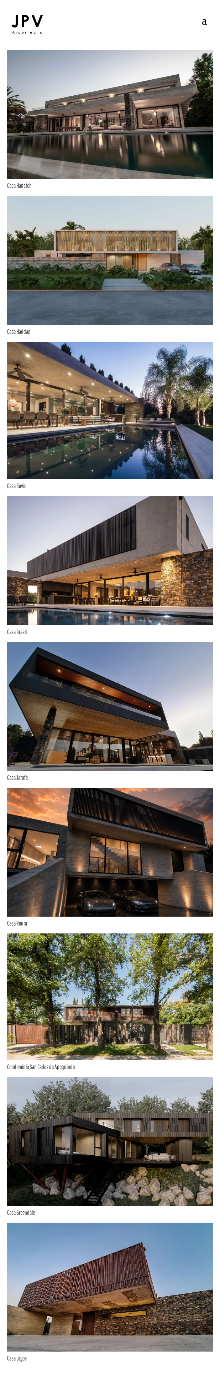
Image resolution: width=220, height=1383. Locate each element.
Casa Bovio (16, 485)
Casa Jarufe (17, 777)
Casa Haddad (19, 331)
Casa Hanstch (19, 185)
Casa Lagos (17, 1358)
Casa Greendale (21, 1212)
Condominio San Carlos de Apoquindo (41, 1066)
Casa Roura (17, 923)
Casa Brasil (17, 631)
